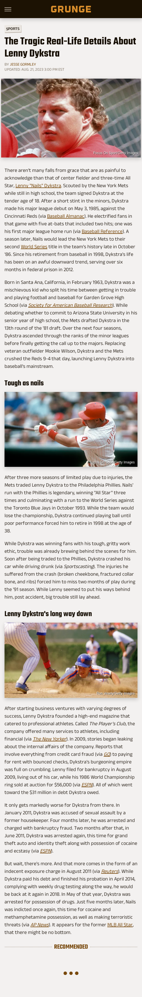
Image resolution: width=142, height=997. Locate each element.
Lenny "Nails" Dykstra (38, 185)
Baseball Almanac (65, 216)
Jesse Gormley (23, 64)
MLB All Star (120, 924)
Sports (12, 28)
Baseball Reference (102, 231)
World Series (34, 246)
